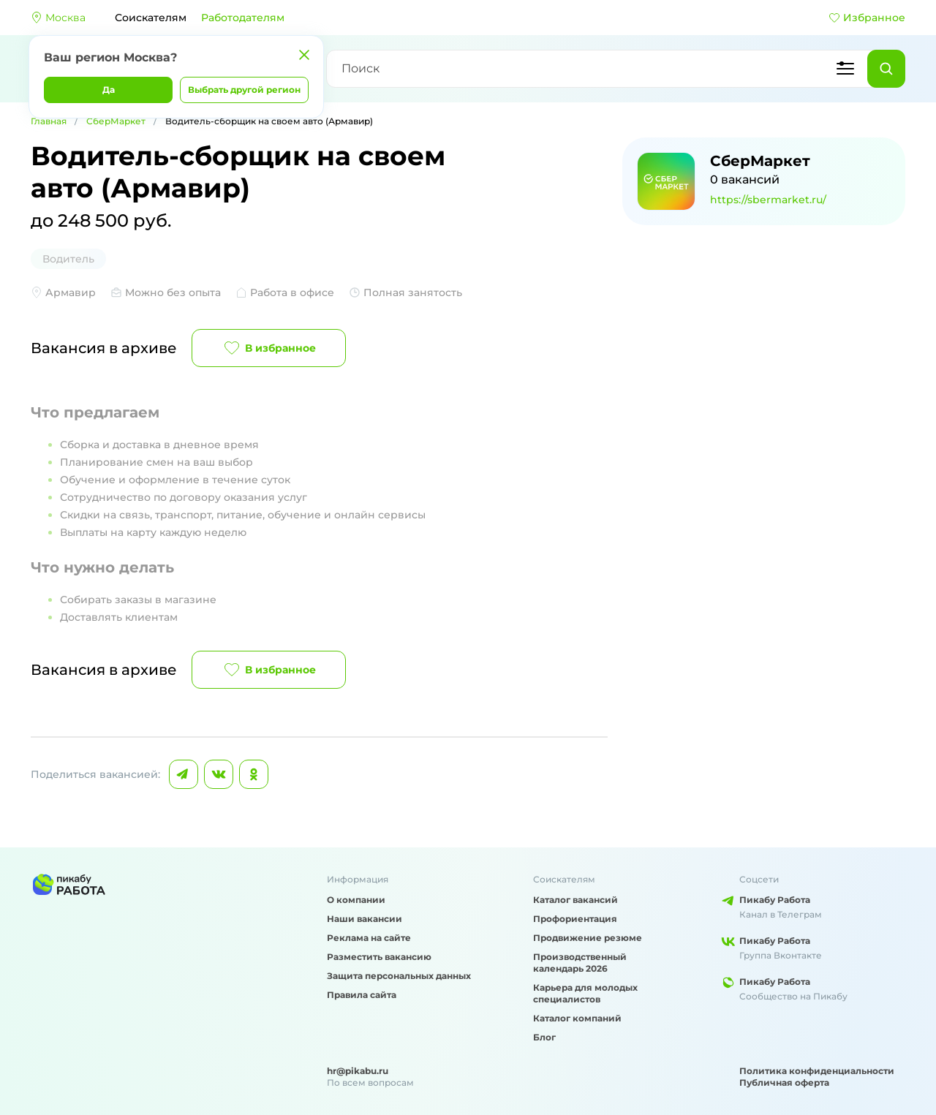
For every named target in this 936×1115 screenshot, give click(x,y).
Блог (544, 1037)
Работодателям (242, 17)
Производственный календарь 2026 (580, 962)
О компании (356, 899)
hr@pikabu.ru (357, 1070)
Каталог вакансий (575, 899)
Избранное (867, 17)
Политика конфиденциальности (816, 1070)
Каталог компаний (577, 1018)
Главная (49, 121)
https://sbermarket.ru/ (768, 199)
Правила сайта (361, 994)
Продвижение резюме (587, 937)
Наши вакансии (364, 918)
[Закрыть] (304, 55)
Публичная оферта (784, 1082)
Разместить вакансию (379, 956)
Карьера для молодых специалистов (585, 993)
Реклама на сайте (369, 937)
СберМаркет (116, 121)
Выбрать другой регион (244, 89)
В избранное (269, 348)
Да (108, 89)
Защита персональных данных (399, 975)
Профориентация (575, 918)
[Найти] (886, 69)
